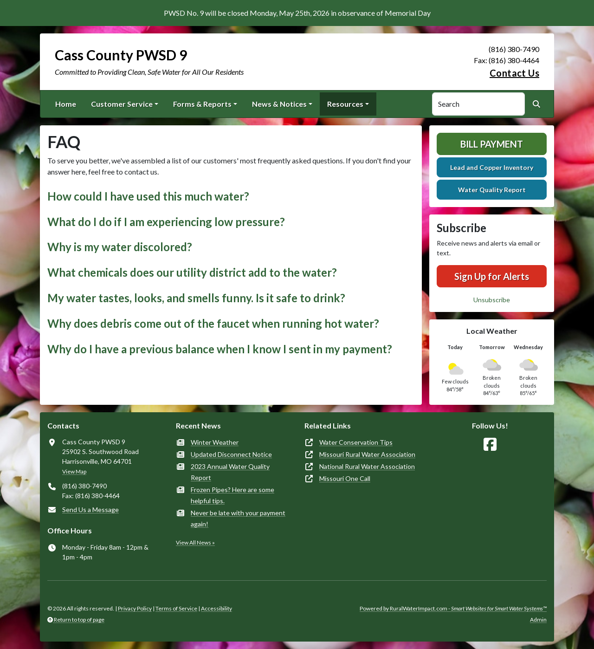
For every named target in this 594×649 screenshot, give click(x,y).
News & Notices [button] (279, 103)
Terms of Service (176, 608)
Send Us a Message (90, 509)
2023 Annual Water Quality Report (230, 471)
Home (65, 103)
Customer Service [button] (122, 103)
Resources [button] (345, 103)
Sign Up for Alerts (491, 276)
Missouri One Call (344, 478)
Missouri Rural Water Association (367, 454)
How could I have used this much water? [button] (148, 196)
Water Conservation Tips (356, 442)
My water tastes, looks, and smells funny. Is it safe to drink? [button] (196, 298)
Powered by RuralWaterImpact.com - (453, 608)
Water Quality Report (492, 190)
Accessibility (216, 608)
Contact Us (514, 72)
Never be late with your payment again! (238, 518)
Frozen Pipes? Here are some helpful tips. (232, 495)
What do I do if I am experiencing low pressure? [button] (166, 221)
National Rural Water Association (367, 466)
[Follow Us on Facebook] (490, 444)
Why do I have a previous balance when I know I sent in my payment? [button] (219, 349)
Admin (538, 619)
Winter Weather (215, 442)
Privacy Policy (135, 608)
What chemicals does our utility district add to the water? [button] (192, 272)
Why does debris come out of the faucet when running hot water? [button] (213, 323)
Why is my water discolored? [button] (119, 246)
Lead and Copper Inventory (491, 167)
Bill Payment (491, 143)
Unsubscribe (491, 300)
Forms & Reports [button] (202, 103)
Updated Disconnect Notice (231, 454)
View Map (74, 471)
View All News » (195, 542)
